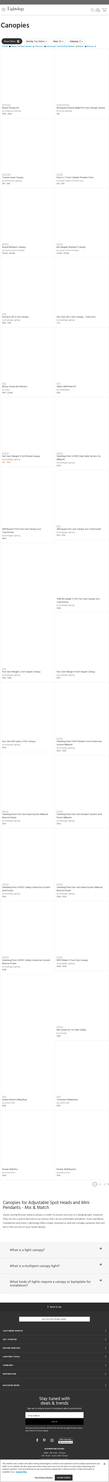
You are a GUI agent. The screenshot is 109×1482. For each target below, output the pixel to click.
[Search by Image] (98, 10)
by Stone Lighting (64, 111)
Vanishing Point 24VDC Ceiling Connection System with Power (26, 889)
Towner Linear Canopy (12, 177)
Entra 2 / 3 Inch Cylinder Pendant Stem (75, 177)
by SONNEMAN (63, 390)
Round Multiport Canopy (14, 247)
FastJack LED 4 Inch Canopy (15, 317)
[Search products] (92, 10)
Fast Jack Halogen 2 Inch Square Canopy (21, 672)
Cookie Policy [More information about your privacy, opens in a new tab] (21, 1472)
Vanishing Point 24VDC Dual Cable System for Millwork (79, 457)
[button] (3, 9)
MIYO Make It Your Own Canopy (72, 960)
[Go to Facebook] (37, 1440)
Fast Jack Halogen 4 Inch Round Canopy (21, 456)
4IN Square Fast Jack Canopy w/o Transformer (79, 529)
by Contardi (62, 1033)
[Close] (104, 1464)
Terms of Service (36, 1430)
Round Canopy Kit (10, 108)
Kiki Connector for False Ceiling (71, 1030)
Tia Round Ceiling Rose (67, 1100)
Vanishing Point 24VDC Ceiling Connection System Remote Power (26, 961)
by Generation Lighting (12, 181)
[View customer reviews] (65, 1441)
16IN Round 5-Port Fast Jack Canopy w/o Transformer (21, 530)
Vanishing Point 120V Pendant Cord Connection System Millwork (79, 743)
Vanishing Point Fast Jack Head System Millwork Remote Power (25, 816)
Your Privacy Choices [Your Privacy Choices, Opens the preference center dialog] (44, 1477)
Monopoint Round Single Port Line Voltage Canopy (81, 108)
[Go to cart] (104, 9)
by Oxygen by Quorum (11, 111)
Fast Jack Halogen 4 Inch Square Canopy (76, 672)
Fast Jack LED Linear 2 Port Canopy (18, 741)
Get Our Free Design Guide (54, 1319)
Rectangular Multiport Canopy (71, 247)
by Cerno (6, 390)
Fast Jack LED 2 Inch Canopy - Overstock (76, 317)
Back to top (54, 1307)
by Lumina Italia (8, 1103)
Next (108, 1184)
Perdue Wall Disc (10, 1169)
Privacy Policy (76, 1428)
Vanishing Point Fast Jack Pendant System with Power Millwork (79, 816)
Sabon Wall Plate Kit (66, 386)
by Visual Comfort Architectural (70, 181)
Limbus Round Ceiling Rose (14, 1100)
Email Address (34, 1416)
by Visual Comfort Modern (13, 250)
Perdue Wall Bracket (66, 1169)
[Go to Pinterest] (44, 1440)
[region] (54, 1470)
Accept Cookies (63, 1477)
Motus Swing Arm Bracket (14, 386)
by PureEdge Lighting (11, 320)
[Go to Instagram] (52, 1440)
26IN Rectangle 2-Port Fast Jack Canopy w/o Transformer (78, 600)
